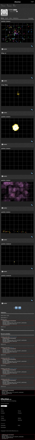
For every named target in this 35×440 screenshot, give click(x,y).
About (2, 411)
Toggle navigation (2, 1)
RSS (19, 425)
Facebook (3, 420)
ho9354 (10, 9)
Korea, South (14, 11)
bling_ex (12, 347)
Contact (3, 413)
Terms (19, 411)
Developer (3, 427)
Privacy (20, 413)
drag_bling (12, 358)
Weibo (19, 418)
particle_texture (13, 337)
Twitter (2, 418)
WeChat (20, 420)
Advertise (3, 425)
